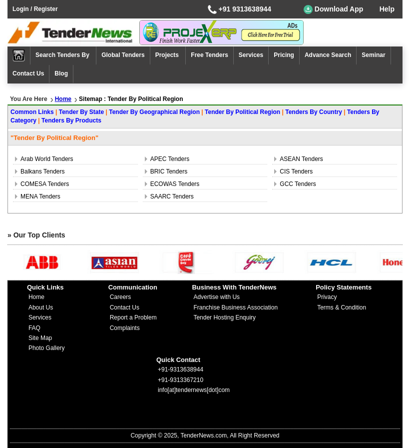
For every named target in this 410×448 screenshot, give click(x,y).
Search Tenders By (63, 55)
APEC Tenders (170, 159)
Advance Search (328, 55)
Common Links (32, 112)
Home (63, 99)
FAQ (34, 328)
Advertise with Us (216, 297)
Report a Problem (133, 317)
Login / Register (35, 9)
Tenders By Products (71, 120)
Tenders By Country (313, 112)
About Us (40, 307)
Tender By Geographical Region (154, 112)
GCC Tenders (298, 184)
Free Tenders (209, 55)
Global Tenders (122, 55)
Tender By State (81, 112)
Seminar (373, 55)
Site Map (40, 338)
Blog (61, 73)
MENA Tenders (40, 196)
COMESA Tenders (44, 184)
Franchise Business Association (235, 307)
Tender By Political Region (242, 112)
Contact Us (28, 73)
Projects (168, 55)
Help (387, 9)
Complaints (125, 328)
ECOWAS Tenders (175, 184)
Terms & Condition (341, 307)
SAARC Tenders (172, 196)
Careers (120, 297)
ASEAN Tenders (301, 159)
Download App (333, 9)
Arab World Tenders (46, 159)
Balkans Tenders (42, 171)
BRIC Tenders (168, 171)
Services (251, 55)
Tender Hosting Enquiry (224, 317)
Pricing (284, 55)
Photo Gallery (46, 348)
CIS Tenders (296, 171)
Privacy (327, 297)
